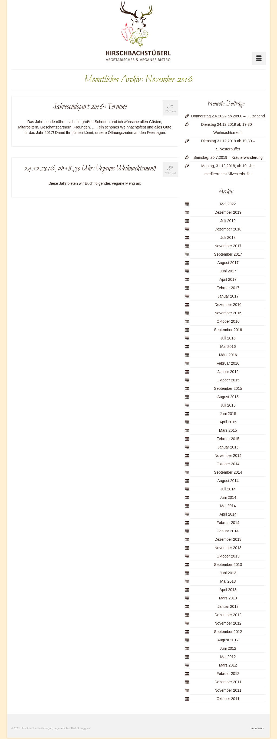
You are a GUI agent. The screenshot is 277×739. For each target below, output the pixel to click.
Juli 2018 (228, 237)
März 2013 (228, 598)
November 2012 (228, 623)
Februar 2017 (228, 288)
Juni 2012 (228, 648)
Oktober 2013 (227, 556)
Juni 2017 (228, 271)
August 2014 (228, 481)
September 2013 (228, 564)
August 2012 (228, 640)
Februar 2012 (228, 673)
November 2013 (228, 548)
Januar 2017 (228, 296)
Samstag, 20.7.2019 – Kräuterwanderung (228, 157)
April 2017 (227, 279)
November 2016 (228, 313)
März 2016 (228, 355)
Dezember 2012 (228, 615)
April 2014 (227, 514)
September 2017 (228, 254)
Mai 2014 (228, 506)
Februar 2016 (228, 363)
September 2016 (228, 330)
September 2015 (228, 388)
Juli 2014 (228, 489)
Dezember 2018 (228, 229)
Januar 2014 (228, 531)
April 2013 (227, 590)
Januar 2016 (228, 372)
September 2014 (228, 472)
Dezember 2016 (228, 304)
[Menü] (259, 58)
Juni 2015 (228, 413)
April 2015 (227, 422)
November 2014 (228, 455)
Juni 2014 (228, 497)
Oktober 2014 (227, 464)
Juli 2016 (228, 338)
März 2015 (228, 430)
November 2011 (228, 690)
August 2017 (228, 262)
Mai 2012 (228, 657)
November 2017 (228, 246)
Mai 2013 (228, 581)
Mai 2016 (228, 346)
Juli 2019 (228, 221)
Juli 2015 (228, 405)
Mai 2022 (228, 204)
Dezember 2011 (228, 682)
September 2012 (228, 631)
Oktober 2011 (227, 699)
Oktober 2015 (227, 380)
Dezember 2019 (228, 212)
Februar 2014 (228, 522)
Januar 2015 (228, 447)
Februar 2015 (228, 439)
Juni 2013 (228, 573)
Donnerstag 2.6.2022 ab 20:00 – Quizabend (228, 116)
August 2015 (228, 397)
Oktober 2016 (227, 321)
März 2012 (228, 665)
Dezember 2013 (228, 539)
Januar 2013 (228, 606)
